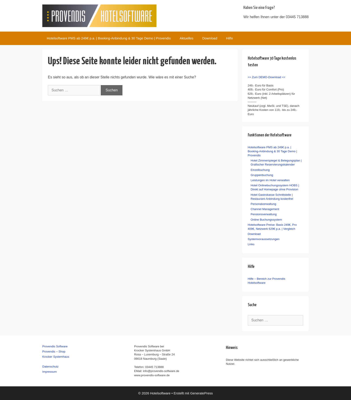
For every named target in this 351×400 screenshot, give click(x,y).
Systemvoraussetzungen (264, 239)
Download (209, 38)
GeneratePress (201, 393)
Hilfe (229, 38)
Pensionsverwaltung (264, 214)
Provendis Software (55, 346)
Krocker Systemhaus (55, 356)
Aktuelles (186, 38)
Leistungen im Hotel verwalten (270, 180)
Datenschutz (50, 366)
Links (251, 244)
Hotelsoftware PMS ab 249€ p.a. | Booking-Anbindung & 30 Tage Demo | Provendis (109, 38)
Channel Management (265, 209)
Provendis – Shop (53, 351)
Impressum (49, 371)
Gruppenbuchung (262, 175)
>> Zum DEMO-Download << (266, 77)
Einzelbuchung (260, 170)
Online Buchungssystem (266, 219)
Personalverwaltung (263, 204)
